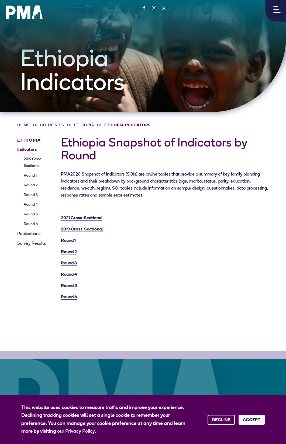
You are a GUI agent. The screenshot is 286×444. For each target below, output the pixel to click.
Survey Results (31, 244)
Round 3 (31, 195)
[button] (275, 11)
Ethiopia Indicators (127, 125)
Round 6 (31, 224)
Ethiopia (84, 125)
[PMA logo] (24, 12)
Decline (221, 420)
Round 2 (31, 185)
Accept (251, 420)
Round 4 (31, 205)
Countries (52, 125)
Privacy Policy (80, 431)
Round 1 (30, 176)
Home (23, 125)
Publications (28, 234)
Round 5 (31, 214)
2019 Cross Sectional (32, 162)
